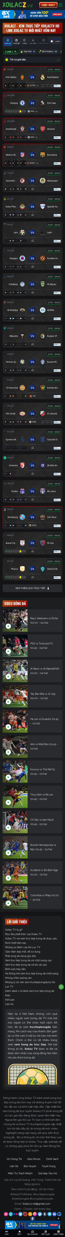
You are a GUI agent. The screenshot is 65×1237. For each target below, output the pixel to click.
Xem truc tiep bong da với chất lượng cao (28, 960)
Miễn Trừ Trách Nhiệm (20, 1173)
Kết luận (9, 999)
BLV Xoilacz (48, 51)
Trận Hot (28, 51)
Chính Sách (52, 1159)
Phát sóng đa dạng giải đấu (20, 956)
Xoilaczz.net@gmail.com (36, 1203)
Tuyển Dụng (48, 1166)
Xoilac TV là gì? (14, 929)
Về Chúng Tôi (14, 1159)
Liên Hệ (14, 1166)
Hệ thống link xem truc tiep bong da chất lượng (31, 973)
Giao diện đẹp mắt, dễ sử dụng (22, 951)
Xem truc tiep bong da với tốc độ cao (26, 964)
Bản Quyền (30, 1166)
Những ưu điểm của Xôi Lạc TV (22, 947)
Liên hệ (9, 1004)
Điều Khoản (33, 1159)
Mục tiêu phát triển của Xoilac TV (23, 934)
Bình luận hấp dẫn (15, 969)
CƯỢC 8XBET (48, 5)
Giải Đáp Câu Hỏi (47, 1173)
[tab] (8, 42)
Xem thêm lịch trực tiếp (32, 588)
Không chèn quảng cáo (18, 977)
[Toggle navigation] (60, 5)
